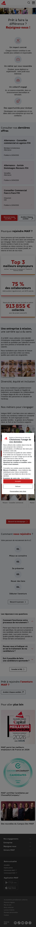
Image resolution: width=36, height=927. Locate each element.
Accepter (18, 481)
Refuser (18, 486)
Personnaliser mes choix (18, 491)
